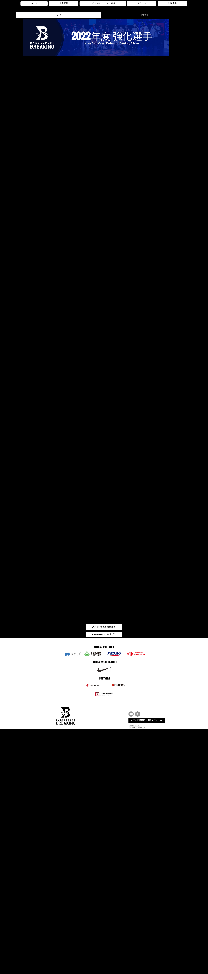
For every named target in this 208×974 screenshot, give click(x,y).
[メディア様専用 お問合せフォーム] (146, 720)
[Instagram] (137, 714)
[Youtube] (131, 714)
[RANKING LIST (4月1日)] (104, 634)
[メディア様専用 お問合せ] (104, 627)
